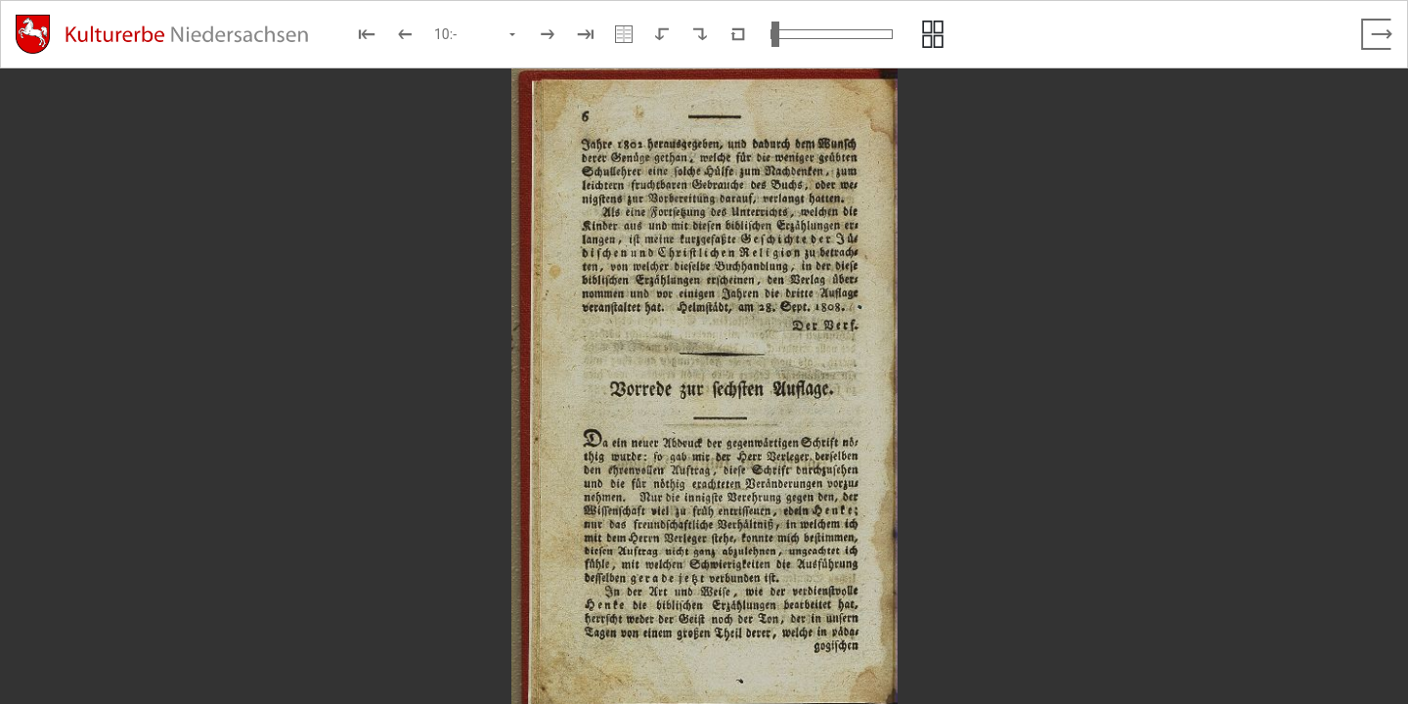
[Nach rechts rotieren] (700, 34)
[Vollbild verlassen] (1376, 34)
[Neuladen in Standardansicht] (738, 34)
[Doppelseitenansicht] (623, 34)
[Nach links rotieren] (662, 34)
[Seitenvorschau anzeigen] (932, 34)
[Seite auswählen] (476, 34)
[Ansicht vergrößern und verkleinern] (831, 34)
